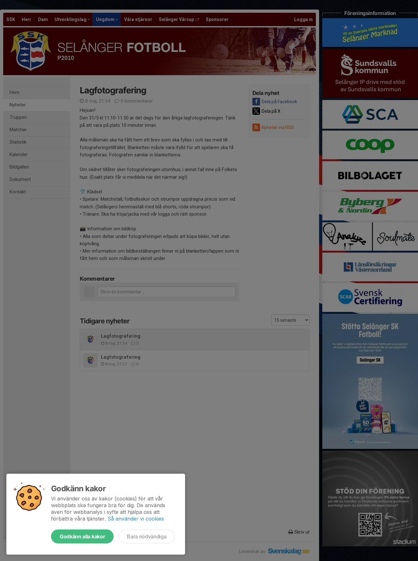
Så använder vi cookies (136, 518)
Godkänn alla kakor (82, 536)
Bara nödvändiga (146, 536)
